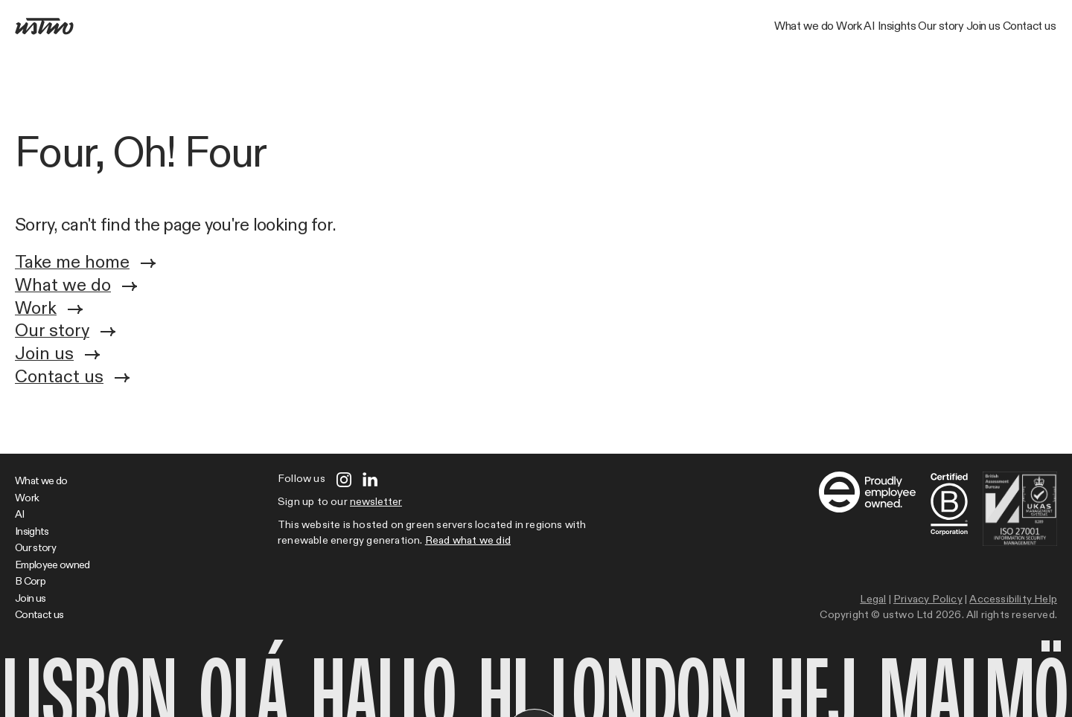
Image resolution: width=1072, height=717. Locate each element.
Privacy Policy (928, 599)
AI (704, 27)
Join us (928, 27)
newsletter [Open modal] (376, 502)
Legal (873, 599)
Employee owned (52, 565)
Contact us (1011, 27)
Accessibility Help (1013, 599)
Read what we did (468, 541)
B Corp (30, 581)
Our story (849, 27)
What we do (563, 27)
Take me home (85, 263)
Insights (769, 27)
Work (644, 27)
